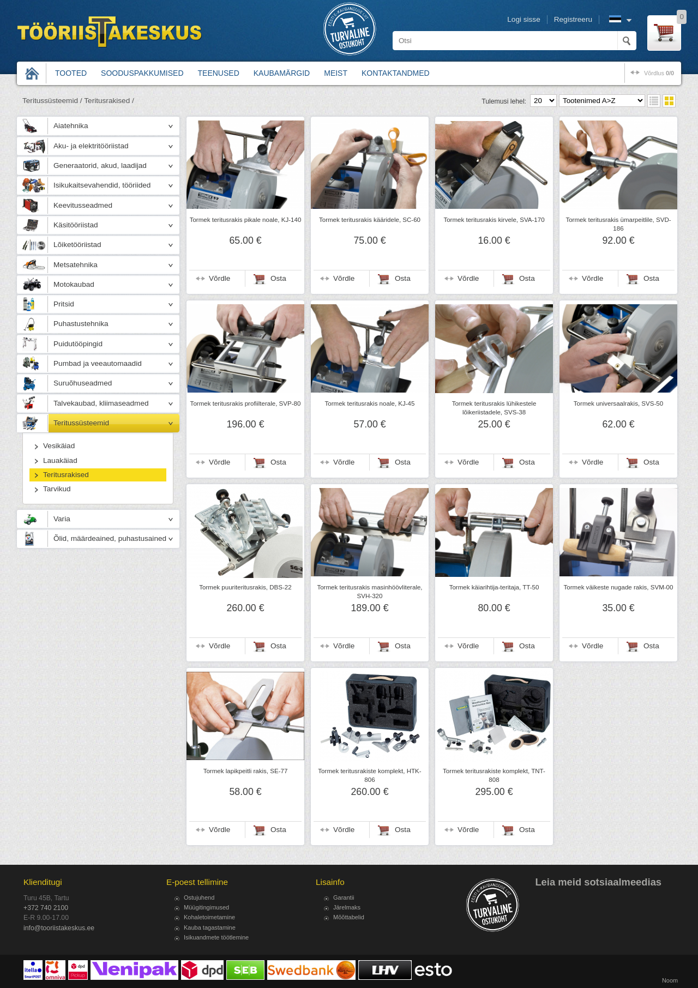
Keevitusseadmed (82, 205)
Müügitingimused (206, 907)
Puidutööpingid (78, 344)
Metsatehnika (75, 265)
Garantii (343, 897)
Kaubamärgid (282, 73)
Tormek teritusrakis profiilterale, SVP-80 (245, 403)
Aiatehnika (70, 126)
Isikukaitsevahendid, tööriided (102, 185)
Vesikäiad (59, 446)
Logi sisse (523, 19)
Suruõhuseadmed (82, 383)
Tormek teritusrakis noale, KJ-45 (370, 403)
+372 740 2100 (45, 908)
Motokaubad (73, 284)
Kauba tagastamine (210, 927)
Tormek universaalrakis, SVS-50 (618, 403)
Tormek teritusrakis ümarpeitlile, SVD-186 (618, 224)
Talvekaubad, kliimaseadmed (101, 403)
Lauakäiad (60, 460)
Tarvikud (57, 489)
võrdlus (659, 73)
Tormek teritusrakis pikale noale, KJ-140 (246, 219)
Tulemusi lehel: (504, 101)
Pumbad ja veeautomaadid (97, 363)
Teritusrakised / (109, 101)
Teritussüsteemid (81, 423)
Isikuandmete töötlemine (216, 937)
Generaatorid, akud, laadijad (100, 165)
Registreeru (573, 19)
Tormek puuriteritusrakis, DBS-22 (245, 587)
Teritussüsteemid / (52, 101)
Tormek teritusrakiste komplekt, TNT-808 (494, 775)
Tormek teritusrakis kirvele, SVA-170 (493, 219)
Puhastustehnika (81, 324)
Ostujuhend (199, 897)
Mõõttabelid (348, 917)
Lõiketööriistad (77, 244)
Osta (278, 278)
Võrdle (219, 278)
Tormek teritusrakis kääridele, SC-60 (369, 219)
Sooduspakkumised (142, 73)
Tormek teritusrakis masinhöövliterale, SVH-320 (369, 591)
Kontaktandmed (396, 73)
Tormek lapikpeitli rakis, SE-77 (245, 771)
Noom (670, 980)
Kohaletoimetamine (209, 917)
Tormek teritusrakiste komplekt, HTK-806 (369, 775)
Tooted (71, 73)
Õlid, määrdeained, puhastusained (109, 538)
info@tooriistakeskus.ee (58, 928)
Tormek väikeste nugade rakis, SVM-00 (618, 587)
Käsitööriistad (75, 225)
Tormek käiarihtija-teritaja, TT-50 (494, 587)
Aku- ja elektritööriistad (91, 146)
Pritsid (63, 304)
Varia (61, 519)
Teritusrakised (66, 475)
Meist (335, 73)
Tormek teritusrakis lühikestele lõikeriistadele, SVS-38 (494, 407)
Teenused (218, 73)
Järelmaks (346, 907)
